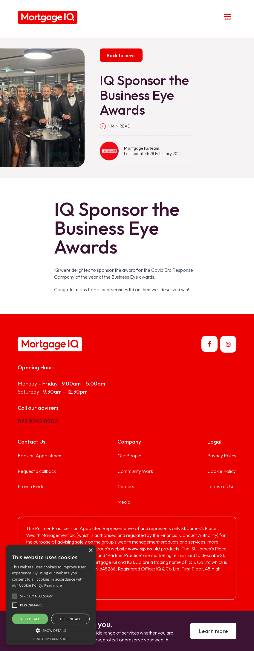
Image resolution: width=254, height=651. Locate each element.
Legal (214, 441)
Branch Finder (32, 486)
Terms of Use (221, 486)
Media (123, 502)
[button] (15, 596)
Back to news (121, 55)
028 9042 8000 (38, 421)
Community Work (135, 471)
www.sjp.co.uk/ (144, 549)
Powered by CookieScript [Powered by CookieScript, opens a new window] (51, 639)
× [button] (90, 550)
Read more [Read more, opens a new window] (53, 585)
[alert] (51, 595)
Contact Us (31, 441)
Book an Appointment (40, 456)
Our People (129, 456)
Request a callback (37, 471)
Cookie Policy (221, 471)
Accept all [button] (30, 619)
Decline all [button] (70, 619)
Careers (125, 486)
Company (129, 441)
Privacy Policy (221, 456)
